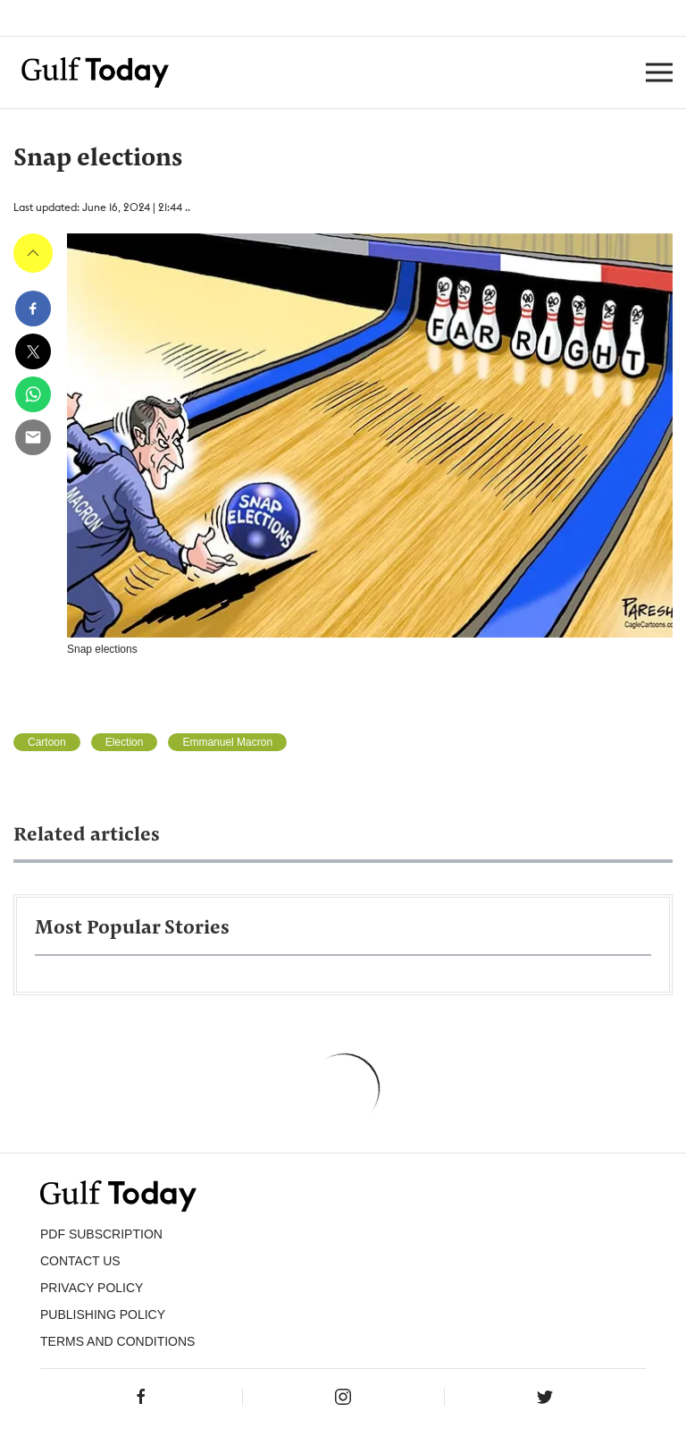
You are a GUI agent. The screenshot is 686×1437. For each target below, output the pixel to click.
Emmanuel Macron (227, 742)
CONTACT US (80, 1261)
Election (124, 742)
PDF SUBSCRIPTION (101, 1234)
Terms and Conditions (117, 1341)
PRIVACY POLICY (91, 1288)
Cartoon (47, 742)
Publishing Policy (102, 1314)
